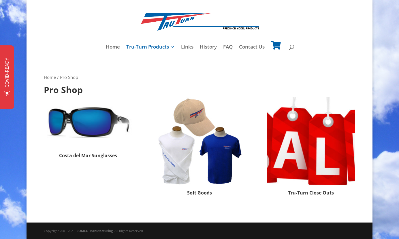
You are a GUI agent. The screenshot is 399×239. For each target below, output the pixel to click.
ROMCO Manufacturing (94, 231)
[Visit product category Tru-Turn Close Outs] (311, 147)
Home (113, 47)
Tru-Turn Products (147, 47)
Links (187, 47)
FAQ (228, 47)
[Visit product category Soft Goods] (199, 147)
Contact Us (252, 47)
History (208, 47)
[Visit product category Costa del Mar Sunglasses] (88, 128)
